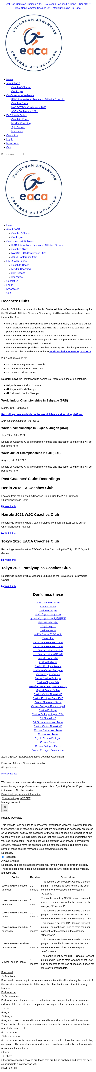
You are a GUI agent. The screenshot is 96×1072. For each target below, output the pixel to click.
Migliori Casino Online (48, 690)
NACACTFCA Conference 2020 (28, 107)
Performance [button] (8, 992)
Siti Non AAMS (48, 718)
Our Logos (17, 91)
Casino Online (48, 606)
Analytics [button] (6, 1012)
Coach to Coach (20, 119)
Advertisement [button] (9, 1032)
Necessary (10, 856)
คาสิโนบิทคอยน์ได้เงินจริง (48, 634)
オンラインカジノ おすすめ (48, 650)
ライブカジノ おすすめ (48, 614)
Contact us (12, 135)
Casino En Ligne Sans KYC (48, 698)
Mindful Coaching (21, 123)
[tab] (50, 385)
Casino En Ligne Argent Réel (48, 714)
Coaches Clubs (19, 103)
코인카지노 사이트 (48, 658)
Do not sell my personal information (20, 794)
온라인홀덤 (48, 638)
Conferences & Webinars (20, 95)
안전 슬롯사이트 (48, 662)
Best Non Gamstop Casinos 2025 (23, 4)
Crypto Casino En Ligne (48, 738)
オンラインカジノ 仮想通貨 (48, 654)
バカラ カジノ (48, 626)
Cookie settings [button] (10, 798)
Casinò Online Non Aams (48, 730)
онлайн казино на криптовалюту (48, 686)
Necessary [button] (7, 852)
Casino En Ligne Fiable (48, 746)
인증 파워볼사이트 (48, 622)
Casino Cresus (48, 630)
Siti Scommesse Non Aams (48, 642)
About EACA (13, 83)
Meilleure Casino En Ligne (47, 670)
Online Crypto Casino (48, 674)
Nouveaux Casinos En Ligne (60, 4)
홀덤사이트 (85, 4)
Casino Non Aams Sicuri (48, 702)
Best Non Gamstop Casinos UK (32, 8)
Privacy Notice (9, 773)
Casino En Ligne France (48, 666)
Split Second (18, 127)
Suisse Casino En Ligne (48, 678)
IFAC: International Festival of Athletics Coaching (38, 99)
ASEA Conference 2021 (24, 111)
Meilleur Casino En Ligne (67, 8)
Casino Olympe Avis (48, 682)
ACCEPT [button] (25, 798)
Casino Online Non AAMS (48, 694)
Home (9, 79)
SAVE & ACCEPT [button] (11, 1068)
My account (12, 143)
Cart (8, 147)
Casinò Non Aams (48, 734)
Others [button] (5, 1052)
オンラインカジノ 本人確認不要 (48, 618)
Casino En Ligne (48, 610)
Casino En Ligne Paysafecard (48, 750)
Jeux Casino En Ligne (48, 602)
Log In (9, 139)
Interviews (17, 131)
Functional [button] (7, 972)
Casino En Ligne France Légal (48, 706)
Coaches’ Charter (21, 87)
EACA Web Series (16, 115)
